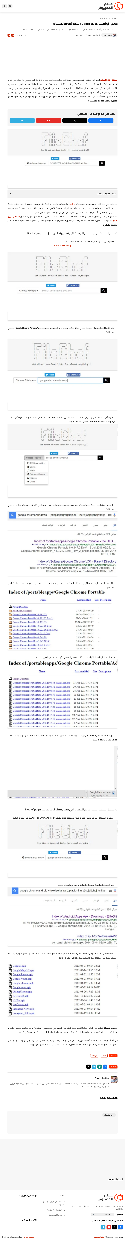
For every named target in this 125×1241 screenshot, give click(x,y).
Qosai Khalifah (107, 35)
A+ (13, 35)
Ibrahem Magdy (28, 1237)
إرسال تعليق (108, 1115)
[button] (105, 1067)
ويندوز (82, 6)
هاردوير (23, 6)
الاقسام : (119, 1214)
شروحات (94, 1055)
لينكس (54, 6)
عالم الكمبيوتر (99, 1237)
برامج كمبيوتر (90, 6)
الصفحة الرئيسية (111, 18)
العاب (48, 6)
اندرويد (42, 6)
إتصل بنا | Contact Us (56, 1210)
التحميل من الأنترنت (108, 80)
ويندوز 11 (75, 6)
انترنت (101, 18)
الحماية (60, 6)
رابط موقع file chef (62, 246)
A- (9, 35)
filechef (71, 204)
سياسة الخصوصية (57, 1215)
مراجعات (29, 6)
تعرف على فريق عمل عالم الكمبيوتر (54, 1203)
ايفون (36, 6)
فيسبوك (67, 6)
